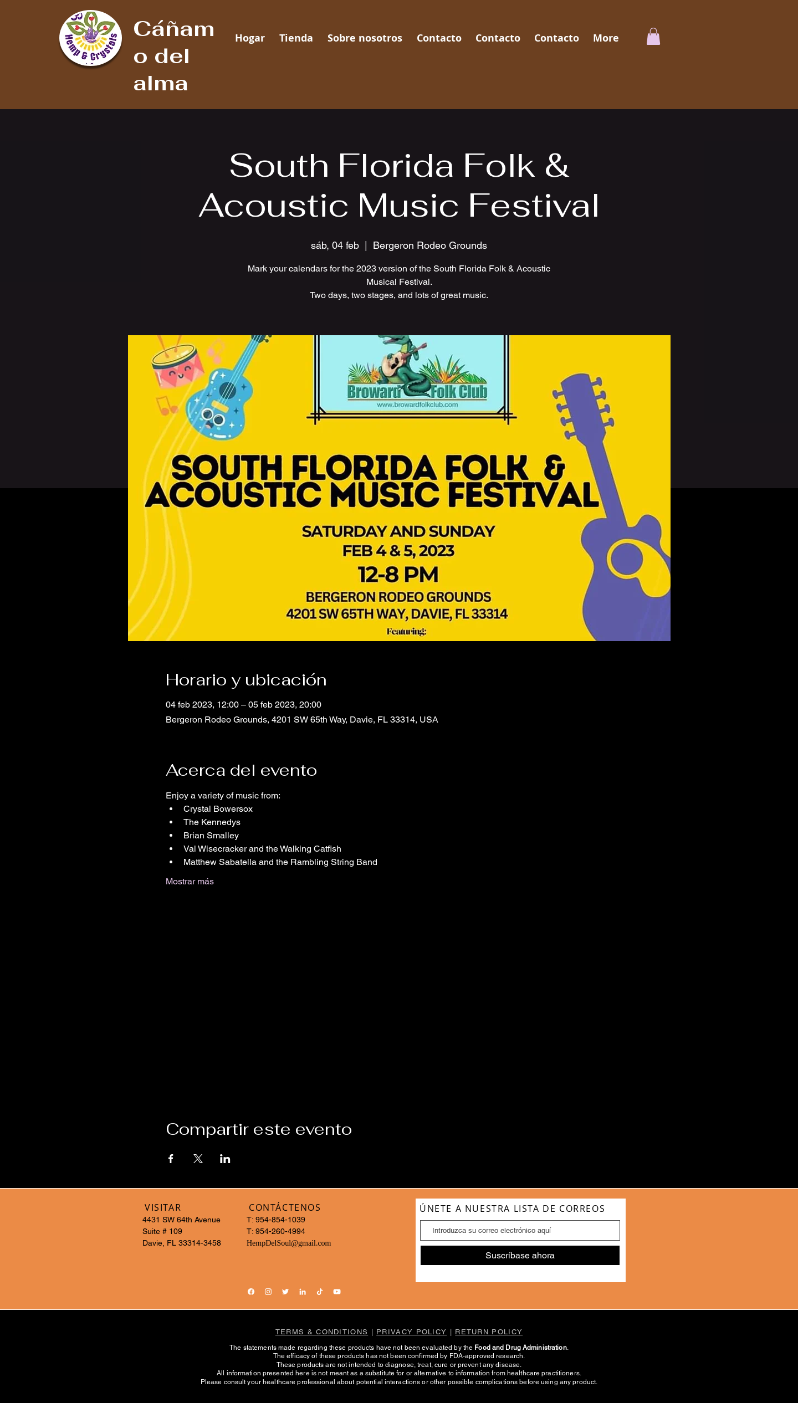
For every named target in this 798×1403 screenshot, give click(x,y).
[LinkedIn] (302, 1291)
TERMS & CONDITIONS (321, 1332)
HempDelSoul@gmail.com (289, 1243)
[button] (653, 36)
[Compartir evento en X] (198, 1158)
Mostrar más (190, 881)
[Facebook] (251, 1291)
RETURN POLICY (489, 1332)
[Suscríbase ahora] (520, 1255)
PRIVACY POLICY (411, 1332)
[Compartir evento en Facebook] (171, 1158)
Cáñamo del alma (173, 55)
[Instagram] (268, 1291)
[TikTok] (319, 1291)
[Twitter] (285, 1291)
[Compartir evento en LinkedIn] (225, 1158)
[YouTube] (336, 1291)
